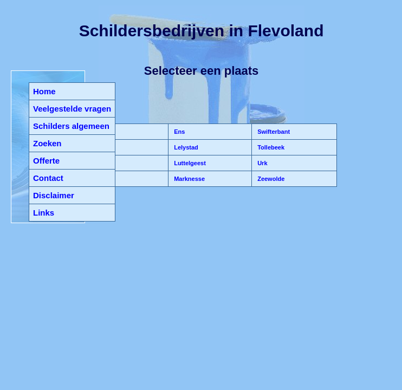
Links (43, 212)
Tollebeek (270, 147)
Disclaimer (53, 195)
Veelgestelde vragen (72, 108)
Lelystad (185, 147)
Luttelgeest (189, 163)
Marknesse (188, 179)
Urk (261, 163)
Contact (48, 178)
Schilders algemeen (71, 126)
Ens (178, 131)
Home (44, 91)
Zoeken (47, 143)
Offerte (46, 160)
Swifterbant (273, 131)
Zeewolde (270, 179)
